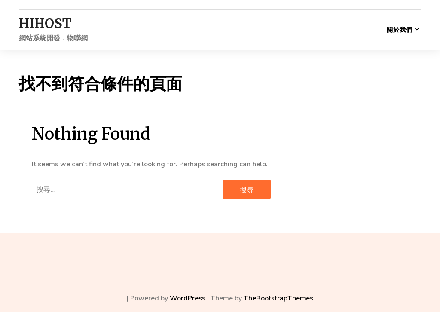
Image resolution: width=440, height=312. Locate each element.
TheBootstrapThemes (278, 298)
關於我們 (399, 29)
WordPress (187, 298)
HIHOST (45, 23)
